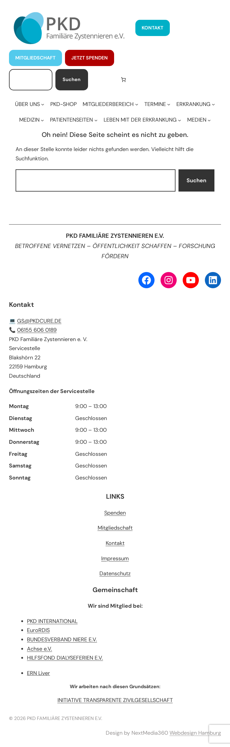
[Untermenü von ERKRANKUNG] (195, 104)
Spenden (115, 512)
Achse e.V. (39, 648)
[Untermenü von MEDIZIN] (31, 120)
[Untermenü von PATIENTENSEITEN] (73, 120)
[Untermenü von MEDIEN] (199, 120)
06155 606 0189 (37, 330)
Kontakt (115, 543)
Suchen (72, 79)
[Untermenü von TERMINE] (157, 104)
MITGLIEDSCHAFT (35, 58)
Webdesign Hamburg (195, 732)
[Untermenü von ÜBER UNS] (29, 104)
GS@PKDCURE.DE (39, 321)
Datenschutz (115, 573)
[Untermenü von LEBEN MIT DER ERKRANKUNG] (142, 120)
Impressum (115, 558)
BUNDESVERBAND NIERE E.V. (62, 639)
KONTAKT (152, 28)
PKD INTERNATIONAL (52, 621)
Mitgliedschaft (115, 527)
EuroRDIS (38, 630)
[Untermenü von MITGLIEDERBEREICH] (110, 104)
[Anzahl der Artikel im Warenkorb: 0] (123, 80)
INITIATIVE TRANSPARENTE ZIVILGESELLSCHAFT (115, 700)
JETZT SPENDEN (89, 58)
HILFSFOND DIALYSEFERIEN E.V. (65, 657)
